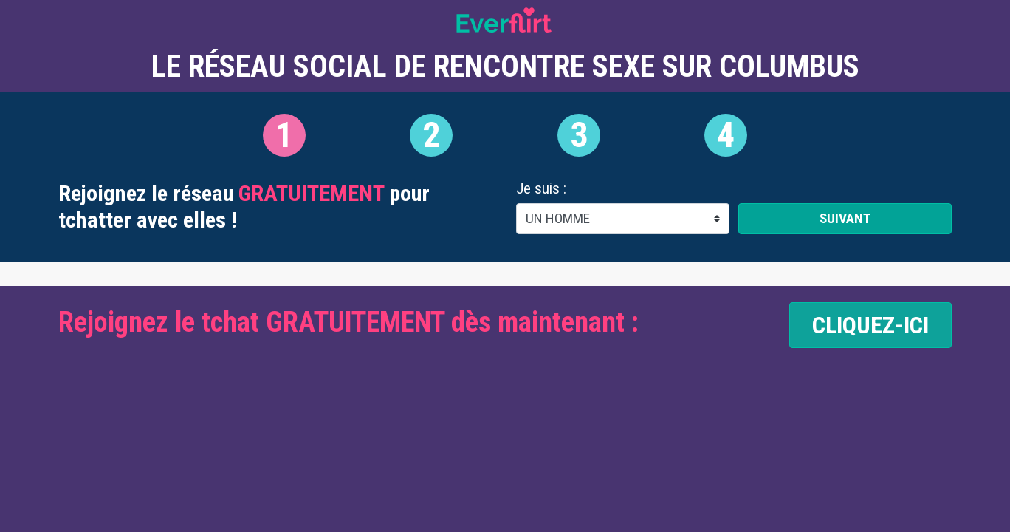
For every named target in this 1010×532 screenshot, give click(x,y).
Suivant (845, 218)
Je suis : (541, 189)
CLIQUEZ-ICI (870, 325)
